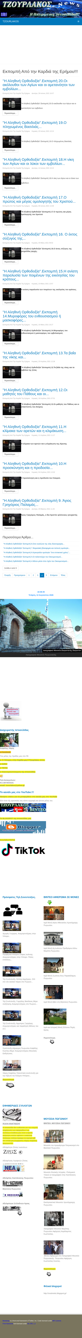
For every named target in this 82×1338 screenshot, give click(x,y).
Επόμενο (53, 575)
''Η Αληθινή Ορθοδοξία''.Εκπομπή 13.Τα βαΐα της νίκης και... (39, 355)
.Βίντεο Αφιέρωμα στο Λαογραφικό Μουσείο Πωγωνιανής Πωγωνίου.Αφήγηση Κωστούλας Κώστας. (61, 1258)
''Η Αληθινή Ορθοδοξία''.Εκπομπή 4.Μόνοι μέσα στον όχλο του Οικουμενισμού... (36, 561)
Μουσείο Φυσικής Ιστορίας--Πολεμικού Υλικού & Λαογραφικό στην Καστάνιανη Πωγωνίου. (60, 1175)
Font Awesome (8, 1324)
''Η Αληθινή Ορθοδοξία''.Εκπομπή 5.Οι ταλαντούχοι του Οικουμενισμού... (32, 557)
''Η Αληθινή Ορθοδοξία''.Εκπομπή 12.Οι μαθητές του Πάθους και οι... (35, 392)
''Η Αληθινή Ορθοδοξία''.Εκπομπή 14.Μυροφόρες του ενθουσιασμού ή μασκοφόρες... (32, 316)
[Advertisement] (42, 44)
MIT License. (56, 1321)
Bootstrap (6, 1321)
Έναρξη (7, 575)
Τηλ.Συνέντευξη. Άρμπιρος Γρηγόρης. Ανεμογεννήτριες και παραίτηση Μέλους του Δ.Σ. (20, 1026)
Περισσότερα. (50, 1038)
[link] (22, 760)
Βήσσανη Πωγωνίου (12, 1189)
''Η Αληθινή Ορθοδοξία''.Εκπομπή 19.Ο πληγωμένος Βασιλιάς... (35, 125)
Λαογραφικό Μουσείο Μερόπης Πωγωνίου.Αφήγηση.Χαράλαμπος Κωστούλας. (57, 1231)
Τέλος (63, 575)
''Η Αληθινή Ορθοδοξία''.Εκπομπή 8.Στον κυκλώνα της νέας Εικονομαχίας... (34, 544)
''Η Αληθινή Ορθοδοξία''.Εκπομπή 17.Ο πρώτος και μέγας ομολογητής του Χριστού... (39, 199)
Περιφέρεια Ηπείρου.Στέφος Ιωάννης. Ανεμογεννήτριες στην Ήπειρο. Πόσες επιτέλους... (18, 957)
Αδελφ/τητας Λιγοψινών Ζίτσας (15, 1161)
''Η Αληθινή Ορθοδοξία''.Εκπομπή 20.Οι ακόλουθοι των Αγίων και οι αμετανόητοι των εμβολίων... (39, 85)
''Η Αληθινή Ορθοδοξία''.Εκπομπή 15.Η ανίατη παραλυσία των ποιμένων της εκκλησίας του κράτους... (40, 275)
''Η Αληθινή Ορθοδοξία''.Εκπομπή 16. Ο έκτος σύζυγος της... (40, 236)
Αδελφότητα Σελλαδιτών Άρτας (16, 1203)
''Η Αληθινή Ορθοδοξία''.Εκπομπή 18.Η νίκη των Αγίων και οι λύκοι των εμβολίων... (38, 161)
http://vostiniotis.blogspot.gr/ (55, 1293)
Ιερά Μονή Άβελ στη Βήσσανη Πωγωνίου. (61, 1002)
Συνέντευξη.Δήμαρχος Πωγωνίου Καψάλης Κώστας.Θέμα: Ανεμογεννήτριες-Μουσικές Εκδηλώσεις (20, 1051)
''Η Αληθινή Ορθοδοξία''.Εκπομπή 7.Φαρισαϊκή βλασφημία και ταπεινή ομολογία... (36, 548)
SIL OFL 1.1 (31, 1324)
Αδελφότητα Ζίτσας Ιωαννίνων (15, 1147)
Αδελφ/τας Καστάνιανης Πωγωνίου (18, 1178)
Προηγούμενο (19, 575)
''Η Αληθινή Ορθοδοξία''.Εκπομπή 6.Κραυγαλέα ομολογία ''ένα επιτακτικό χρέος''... (36, 552)
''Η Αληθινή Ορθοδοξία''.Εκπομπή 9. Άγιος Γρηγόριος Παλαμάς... (37, 502)
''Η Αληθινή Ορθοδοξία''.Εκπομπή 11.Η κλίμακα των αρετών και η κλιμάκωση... (34, 429)
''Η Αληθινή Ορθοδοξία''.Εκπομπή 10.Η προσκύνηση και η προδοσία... (34, 466)
